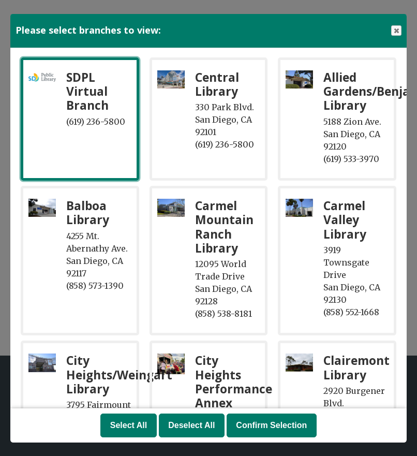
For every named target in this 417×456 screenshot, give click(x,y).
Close (395, 30)
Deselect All (191, 425)
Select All (128, 425)
